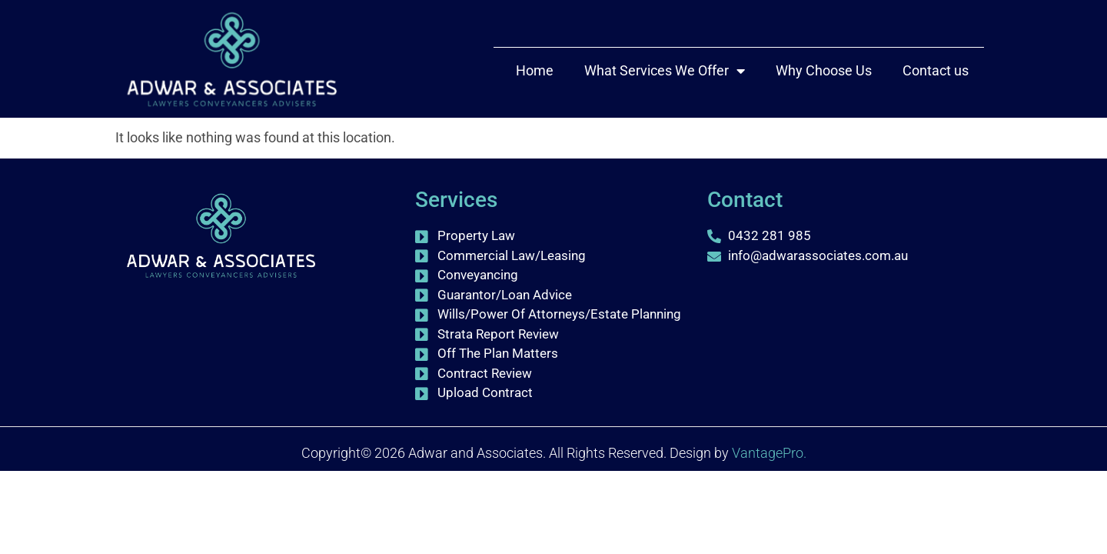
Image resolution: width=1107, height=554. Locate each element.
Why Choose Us (824, 70)
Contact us (936, 70)
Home (535, 70)
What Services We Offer (664, 70)
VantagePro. (769, 507)
